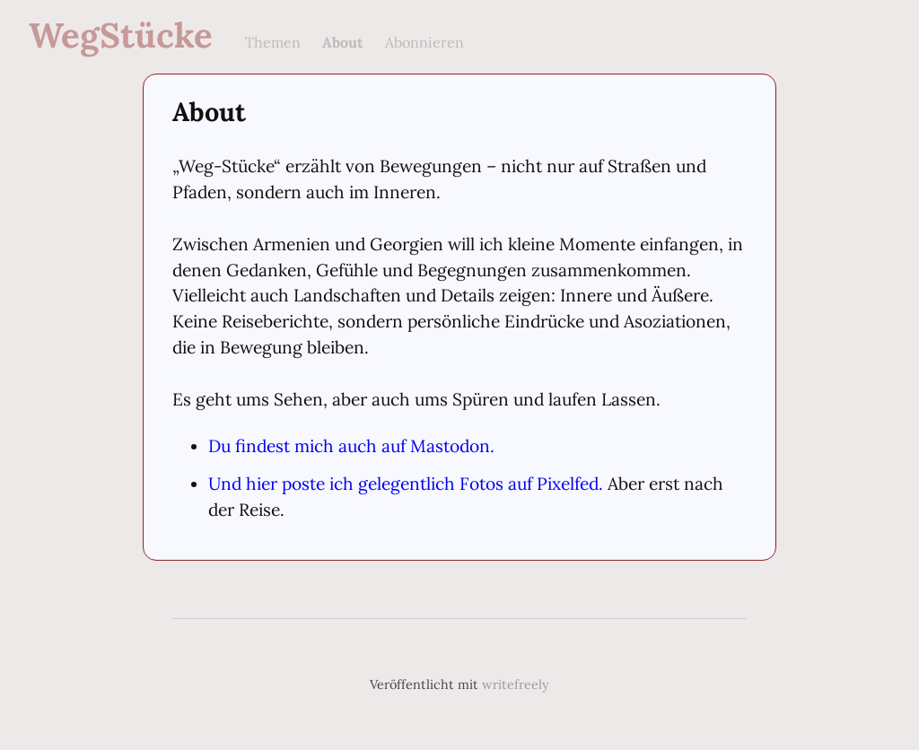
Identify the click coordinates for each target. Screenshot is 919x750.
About (342, 42)
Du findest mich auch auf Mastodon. (351, 446)
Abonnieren (424, 42)
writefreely (515, 684)
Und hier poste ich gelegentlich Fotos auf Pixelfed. (405, 483)
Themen (273, 42)
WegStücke (121, 35)
